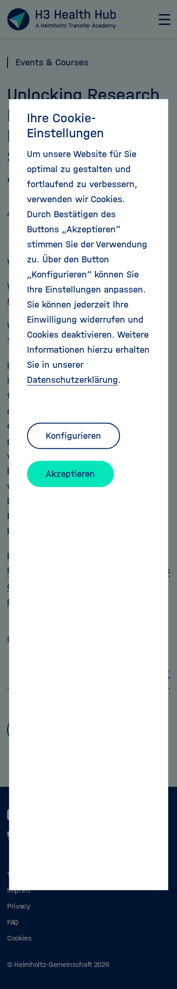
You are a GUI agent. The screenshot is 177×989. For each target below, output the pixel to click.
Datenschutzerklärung (72, 379)
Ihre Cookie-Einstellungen (65, 125)
